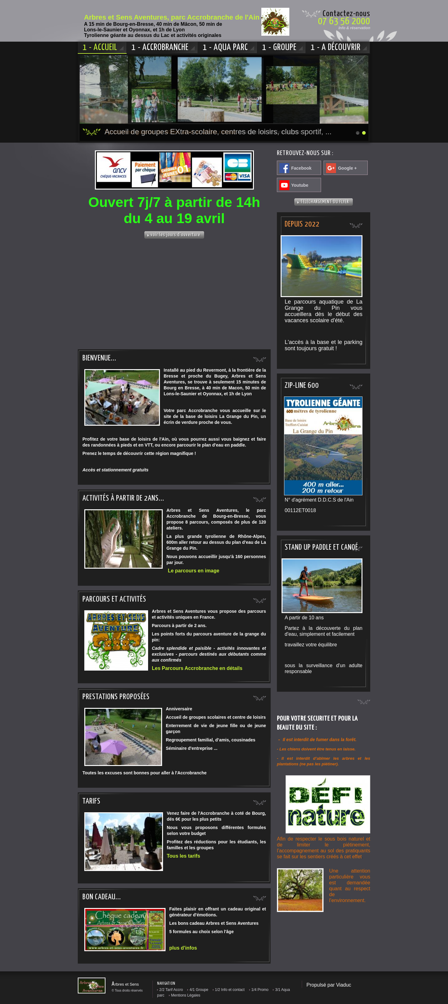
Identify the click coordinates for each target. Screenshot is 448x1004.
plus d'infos (183, 948)
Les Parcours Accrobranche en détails (197, 668)
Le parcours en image (193, 570)
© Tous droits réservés (127, 990)
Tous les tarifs (183, 856)
